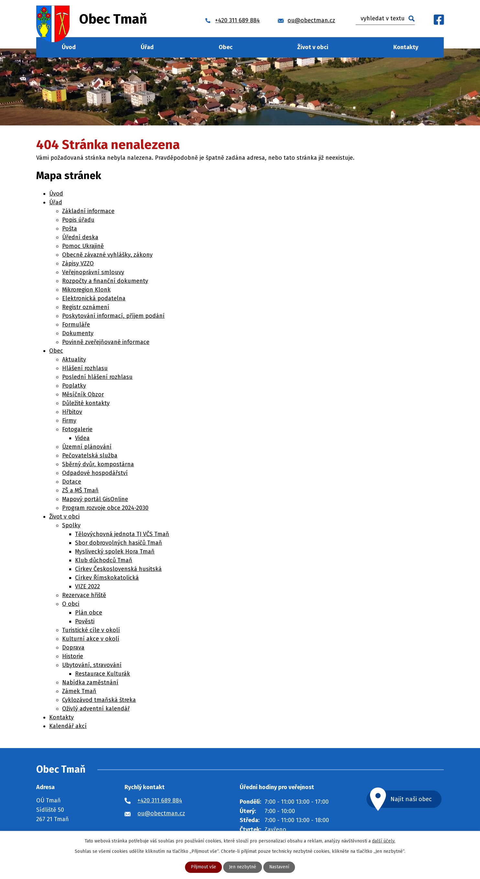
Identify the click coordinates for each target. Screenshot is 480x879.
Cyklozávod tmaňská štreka (99, 699)
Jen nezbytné (242, 867)
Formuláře (76, 324)
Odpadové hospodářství (95, 473)
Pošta (69, 228)
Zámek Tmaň (79, 691)
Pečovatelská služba (89, 455)
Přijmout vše (203, 867)
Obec (226, 47)
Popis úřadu (78, 219)
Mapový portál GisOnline (95, 499)
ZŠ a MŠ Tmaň (80, 490)
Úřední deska (80, 237)
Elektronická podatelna (93, 298)
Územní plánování (87, 446)
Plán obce (88, 612)
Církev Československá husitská (118, 569)
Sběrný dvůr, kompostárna (98, 464)
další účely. (383, 841)
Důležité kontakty (86, 403)
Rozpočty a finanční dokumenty (105, 280)
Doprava (73, 647)
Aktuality (74, 359)
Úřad (147, 47)
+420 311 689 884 (159, 800)
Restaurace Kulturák (102, 673)
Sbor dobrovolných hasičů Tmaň (118, 542)
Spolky (71, 525)
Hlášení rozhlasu (85, 368)
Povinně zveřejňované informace (105, 342)
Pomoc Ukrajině (83, 246)
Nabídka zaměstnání (90, 682)
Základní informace (88, 211)
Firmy (69, 420)
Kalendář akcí (68, 726)
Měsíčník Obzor (83, 394)
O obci (70, 603)
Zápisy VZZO (78, 263)
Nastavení (279, 867)
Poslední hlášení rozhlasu (97, 377)
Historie (72, 656)
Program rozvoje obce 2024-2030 (105, 507)
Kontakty (405, 47)
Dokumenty (77, 333)
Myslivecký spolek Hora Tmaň (115, 551)
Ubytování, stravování (92, 665)
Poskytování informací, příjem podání (113, 315)
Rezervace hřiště (84, 595)
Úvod (69, 47)
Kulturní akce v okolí (90, 638)
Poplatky (74, 385)
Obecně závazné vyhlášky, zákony (107, 254)
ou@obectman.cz (161, 813)
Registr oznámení (85, 307)
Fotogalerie (77, 429)
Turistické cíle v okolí (91, 630)
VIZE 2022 (87, 586)
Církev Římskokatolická (107, 577)
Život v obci (312, 47)
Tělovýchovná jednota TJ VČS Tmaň (122, 534)
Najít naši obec (412, 799)
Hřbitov (72, 411)
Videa (82, 438)
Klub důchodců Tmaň (103, 560)
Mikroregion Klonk (86, 289)
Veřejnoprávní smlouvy (93, 272)
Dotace (71, 481)
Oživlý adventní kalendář (96, 708)
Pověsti (84, 621)
